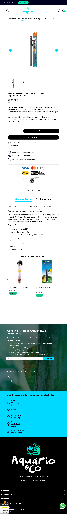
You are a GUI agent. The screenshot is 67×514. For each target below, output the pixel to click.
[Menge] (14, 131)
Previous (10, 50)
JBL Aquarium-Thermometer (18, 287)
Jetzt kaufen (33, 137)
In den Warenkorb (41, 131)
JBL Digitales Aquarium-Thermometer (44, 288)
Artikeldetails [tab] (44, 199)
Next (56, 50)
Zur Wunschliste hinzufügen (20, 143)
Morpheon (42, 480)
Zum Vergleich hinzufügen (45, 143)
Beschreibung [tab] (23, 199)
